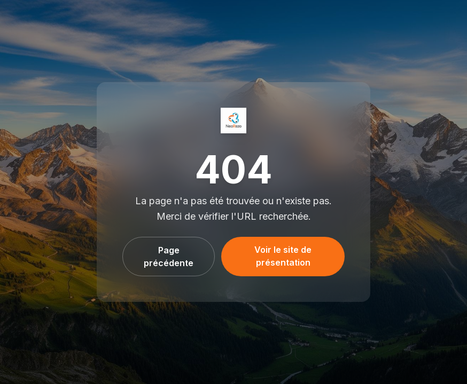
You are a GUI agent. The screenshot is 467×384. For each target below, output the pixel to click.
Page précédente (168, 256)
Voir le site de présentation (283, 256)
